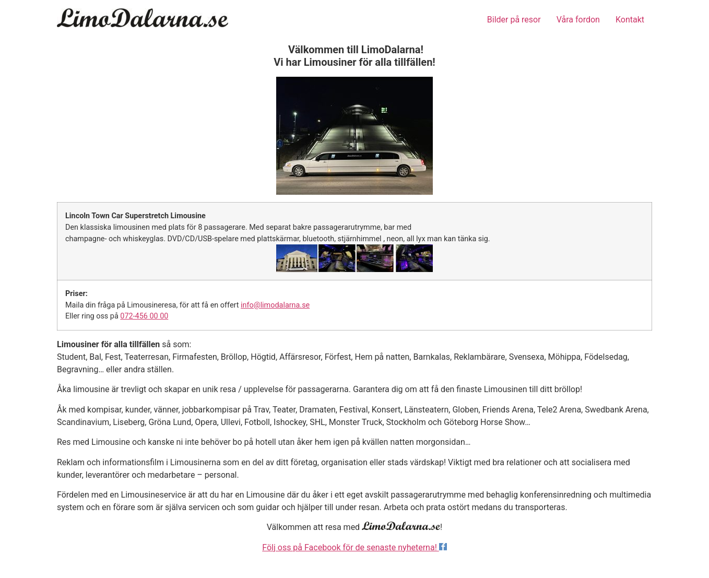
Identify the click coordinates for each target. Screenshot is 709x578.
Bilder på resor (514, 20)
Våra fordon (578, 20)
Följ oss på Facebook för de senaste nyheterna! (354, 547)
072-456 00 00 (144, 316)
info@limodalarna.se (275, 305)
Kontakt (630, 20)
